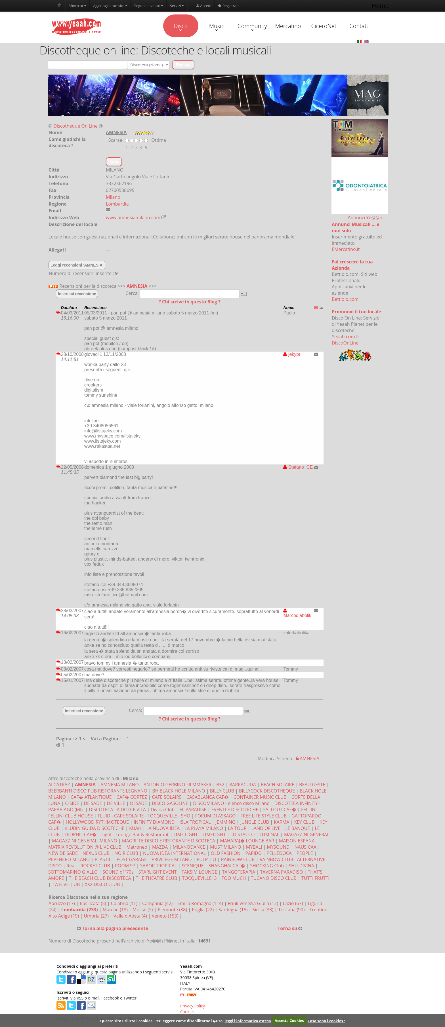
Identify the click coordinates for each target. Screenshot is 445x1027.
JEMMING (225, 822)
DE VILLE (116, 803)
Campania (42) (158, 903)
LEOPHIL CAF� (81, 834)
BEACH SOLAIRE (277, 784)
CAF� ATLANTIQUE (91, 797)
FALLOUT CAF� (279, 809)
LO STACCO (242, 834)
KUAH (135, 828)
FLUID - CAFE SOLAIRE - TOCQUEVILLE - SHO (144, 816)
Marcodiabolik (297, 613)
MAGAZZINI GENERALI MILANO (84, 841)
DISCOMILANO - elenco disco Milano (231, 803)
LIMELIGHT (214, 834)
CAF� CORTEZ (131, 797)
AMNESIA (137, 286)
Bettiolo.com (345, 299)
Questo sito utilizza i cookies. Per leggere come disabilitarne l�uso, (162, 1020)
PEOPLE (305, 853)
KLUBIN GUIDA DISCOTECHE (94, 828)
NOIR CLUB (126, 853)
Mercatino (288, 26)
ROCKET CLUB (95, 866)
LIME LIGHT (185, 834)
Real (70, 866)
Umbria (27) (97, 916)
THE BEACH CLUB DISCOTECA (100, 878)
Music (216, 26)
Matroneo (136, 847)
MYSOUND (278, 847)
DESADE (138, 803)
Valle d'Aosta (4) (131, 916)
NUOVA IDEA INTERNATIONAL (174, 853)
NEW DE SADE (63, 853)
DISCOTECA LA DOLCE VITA (117, 809)
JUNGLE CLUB (254, 822)
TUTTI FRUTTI (315, 878)
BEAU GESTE (312, 784)
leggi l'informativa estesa (247, 1020)
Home (380, 5)
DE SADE (93, 803)
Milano (113, 197)
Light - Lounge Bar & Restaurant (135, 834)
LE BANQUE (297, 828)
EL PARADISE (192, 809)
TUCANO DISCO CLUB (274, 878)
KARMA (281, 822)
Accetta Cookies (289, 1020)
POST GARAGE (132, 859)
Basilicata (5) (93, 903)
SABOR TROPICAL (158, 866)
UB (77, 884)
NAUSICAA (305, 847)
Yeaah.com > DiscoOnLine (345, 339)
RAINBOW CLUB (238, 859)
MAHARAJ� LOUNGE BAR (247, 841)
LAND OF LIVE (265, 828)
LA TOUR (237, 828)
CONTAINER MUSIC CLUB (260, 797)
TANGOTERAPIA (238, 872)
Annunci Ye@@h (365, 217)
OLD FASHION (225, 853)
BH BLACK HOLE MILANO (178, 791)
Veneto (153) (166, 916)
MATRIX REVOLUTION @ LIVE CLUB (84, 847)
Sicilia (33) (264, 909)
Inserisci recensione (77, 293)
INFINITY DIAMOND (154, 822)
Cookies (187, 1011)
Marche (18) (116, 909)
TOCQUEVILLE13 (199, 878)
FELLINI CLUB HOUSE (70, 816)
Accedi (203, 5)
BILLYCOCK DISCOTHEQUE (267, 791)
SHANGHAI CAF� (227, 866)
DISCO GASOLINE (170, 803)
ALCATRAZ (59, 784)
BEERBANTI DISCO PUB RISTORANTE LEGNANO (97, 791)
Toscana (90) (292, 909)
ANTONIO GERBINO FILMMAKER (177, 784)
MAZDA (160, 847)
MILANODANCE (189, 847)
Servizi (177, 5)
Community (252, 26)
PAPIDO (253, 853)
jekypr (291, 354)
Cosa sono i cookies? (326, 1020)
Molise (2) (143, 909)
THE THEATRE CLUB (156, 878)
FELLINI (309, 809)
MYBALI (254, 847)
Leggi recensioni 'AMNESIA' (77, 265)
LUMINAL (269, 834)
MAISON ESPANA (297, 841)
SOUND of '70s (117, 872)
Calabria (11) (124, 903)
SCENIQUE (192, 866)
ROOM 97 (125, 866)
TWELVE (60, 884)
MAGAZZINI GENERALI (307, 834)
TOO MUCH (234, 878)
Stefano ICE (298, 467)
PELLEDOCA (278, 853)
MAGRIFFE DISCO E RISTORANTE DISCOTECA (168, 841)
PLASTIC (103, 859)
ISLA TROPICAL (195, 822)
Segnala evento (148, 5)
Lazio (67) (293, 903)
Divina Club (163, 809)
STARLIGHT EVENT (157, 872)
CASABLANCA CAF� (207, 797)
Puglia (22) (203, 909)
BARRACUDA (242, 784)
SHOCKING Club (267, 866)
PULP (202, 859)
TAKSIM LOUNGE (199, 872)
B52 (220, 784)
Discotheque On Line (76, 126)
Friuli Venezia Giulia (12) (253, 903)
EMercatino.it (346, 249)
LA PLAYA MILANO (203, 828)
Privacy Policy (192, 1006)
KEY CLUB (304, 822)
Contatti (359, 26)
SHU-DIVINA (301, 866)
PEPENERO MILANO (69, 859)
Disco (181, 26)
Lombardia (117, 204)
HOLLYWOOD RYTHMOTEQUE (97, 822)
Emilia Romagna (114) (200, 903)
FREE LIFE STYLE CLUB (263, 816)
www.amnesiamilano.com (133, 217)
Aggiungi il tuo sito (110, 5)
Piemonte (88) (173, 909)
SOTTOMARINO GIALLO (73, 872)
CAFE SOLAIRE (166, 797)
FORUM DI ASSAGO (215, 816)
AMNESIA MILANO (119, 784)
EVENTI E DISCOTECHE (234, 809)
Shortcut (77, 5)
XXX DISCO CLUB (102, 884)
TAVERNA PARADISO (281, 872)
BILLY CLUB (222, 791)
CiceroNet (323, 26)
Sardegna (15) (234, 909)
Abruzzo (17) (62, 903)
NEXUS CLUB (96, 853)
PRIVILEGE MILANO (172, 859)
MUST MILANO (225, 847)
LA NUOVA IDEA (163, 828)
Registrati (228, 5)
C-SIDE (72, 803)
